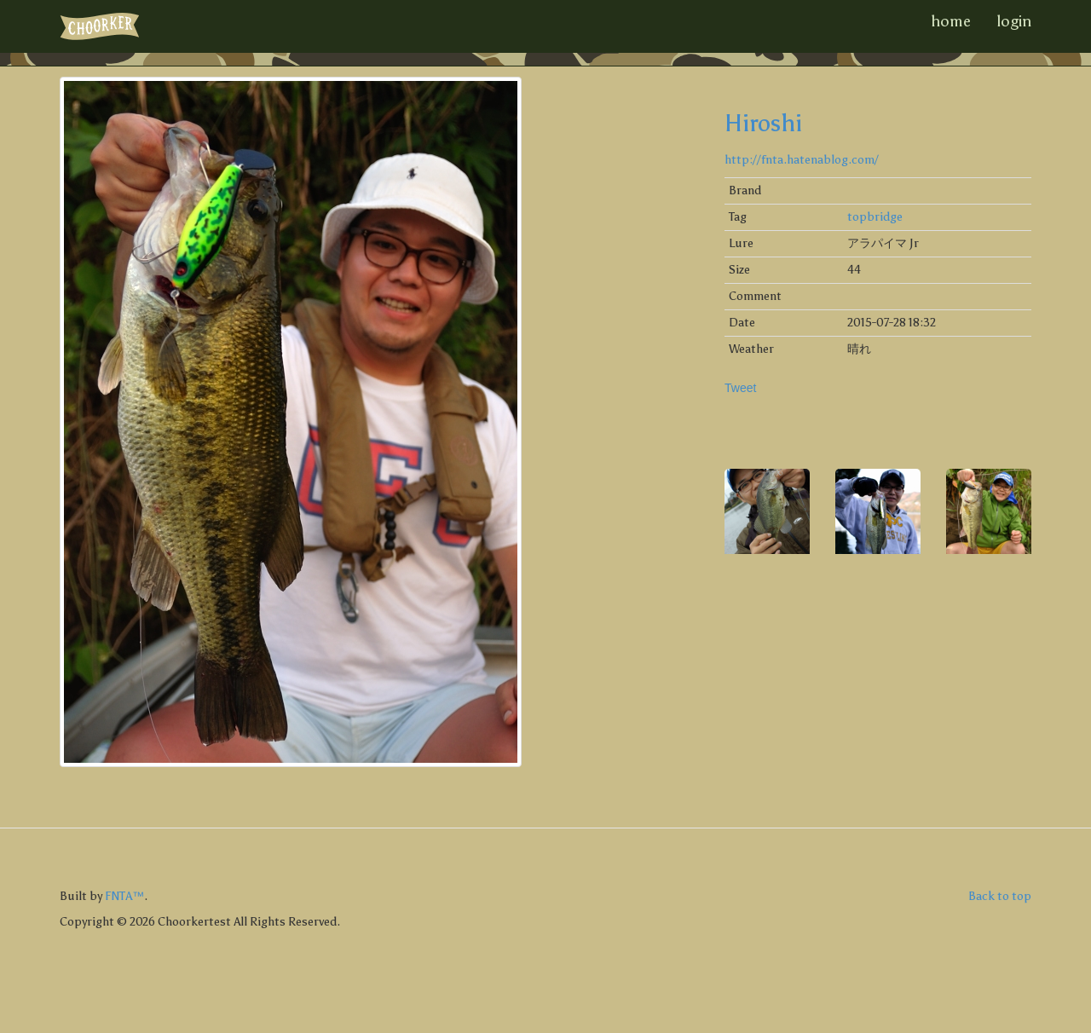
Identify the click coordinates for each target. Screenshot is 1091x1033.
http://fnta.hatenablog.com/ (801, 160)
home (951, 21)
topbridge (875, 217)
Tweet (740, 388)
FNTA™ (124, 896)
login (1013, 21)
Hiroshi (763, 122)
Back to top (999, 896)
